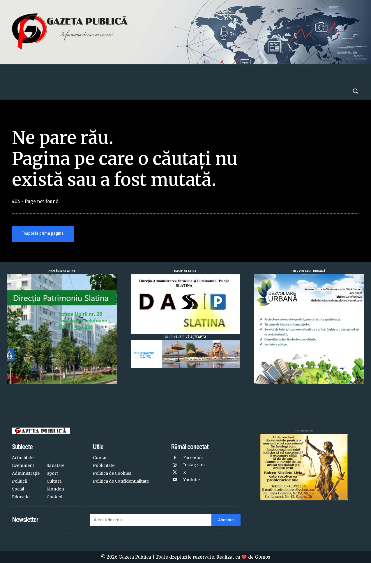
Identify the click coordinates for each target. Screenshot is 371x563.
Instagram (194, 464)
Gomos (262, 557)
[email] (150, 520)
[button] (355, 91)
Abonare (226, 520)
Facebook (193, 457)
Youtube (191, 479)
